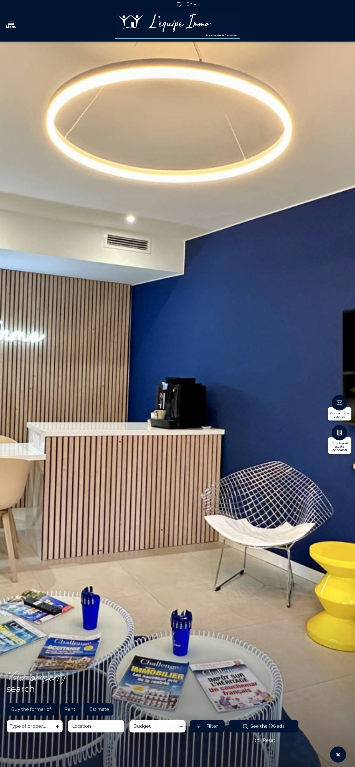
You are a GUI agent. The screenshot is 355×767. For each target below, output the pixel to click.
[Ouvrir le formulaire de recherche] (207, 731)
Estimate (99, 714)
